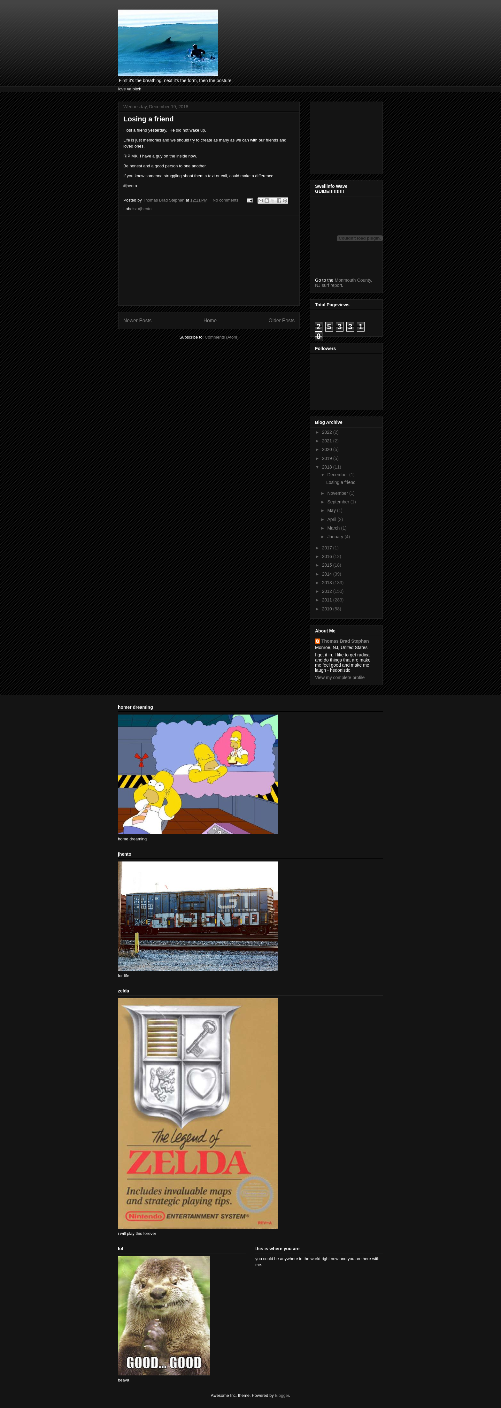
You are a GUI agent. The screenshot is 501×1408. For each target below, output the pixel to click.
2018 (327, 467)
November (338, 493)
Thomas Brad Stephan (345, 641)
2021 (327, 440)
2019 (327, 458)
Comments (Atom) (221, 337)
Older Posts (282, 320)
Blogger (282, 1395)
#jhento (145, 208)
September (338, 501)
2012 (327, 591)
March (334, 528)
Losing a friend (148, 119)
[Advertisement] (209, 261)
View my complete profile (340, 677)
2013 (327, 582)
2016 (327, 556)
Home (210, 320)
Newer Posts (137, 320)
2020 (327, 449)
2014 (327, 574)
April (332, 519)
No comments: (227, 200)
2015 (327, 565)
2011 (327, 599)
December (338, 474)
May (332, 510)
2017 (327, 547)
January (335, 536)
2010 (327, 608)
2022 (327, 432)
